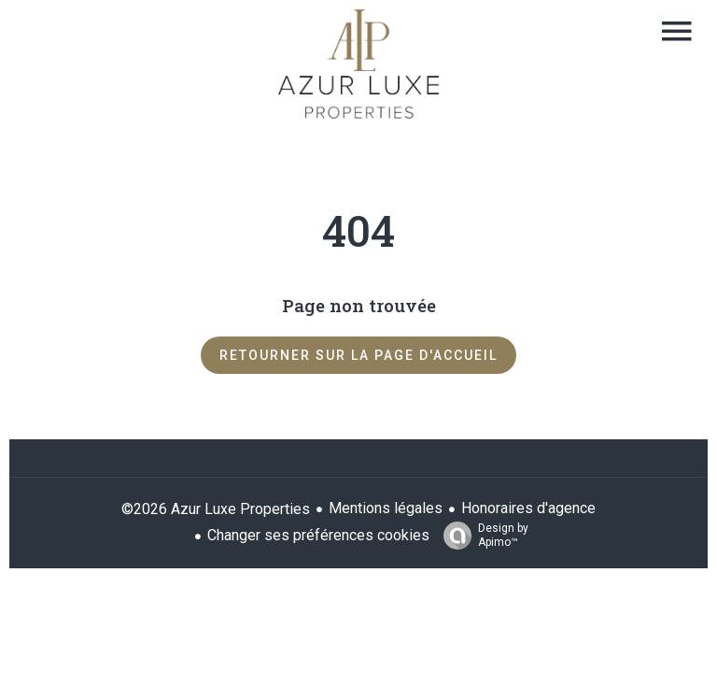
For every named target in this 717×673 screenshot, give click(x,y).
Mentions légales (386, 508)
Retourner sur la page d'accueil (358, 355)
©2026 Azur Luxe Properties (215, 509)
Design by (481, 536)
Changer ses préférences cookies (318, 535)
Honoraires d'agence (528, 508)
